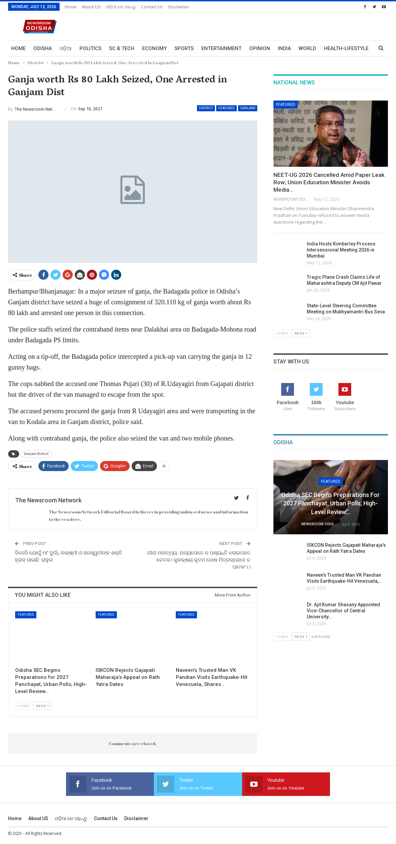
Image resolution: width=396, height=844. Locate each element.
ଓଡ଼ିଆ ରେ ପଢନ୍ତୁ (121, 7)
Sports (184, 48)
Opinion (259, 48)
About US (91, 7)
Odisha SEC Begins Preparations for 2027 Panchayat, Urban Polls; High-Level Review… (330, 503)
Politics (90, 48)
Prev (24, 705)
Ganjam (247, 108)
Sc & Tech (121, 48)
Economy (154, 48)
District (206, 108)
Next (42, 705)
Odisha (42, 48)
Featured (226, 108)
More (331, 48)
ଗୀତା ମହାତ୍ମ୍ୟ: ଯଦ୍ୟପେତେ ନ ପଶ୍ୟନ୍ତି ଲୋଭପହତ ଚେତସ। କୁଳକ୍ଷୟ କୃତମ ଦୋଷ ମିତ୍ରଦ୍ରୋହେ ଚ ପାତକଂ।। (199, 560)
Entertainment (221, 48)
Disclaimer (178, 7)
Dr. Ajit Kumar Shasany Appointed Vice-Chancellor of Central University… (343, 610)
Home (71, 7)
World (307, 48)
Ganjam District (36, 454)
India (284, 48)
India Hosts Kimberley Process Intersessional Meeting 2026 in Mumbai (341, 250)
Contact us (152, 7)
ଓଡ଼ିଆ (66, 48)
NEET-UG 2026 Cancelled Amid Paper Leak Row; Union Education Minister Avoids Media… (329, 182)
